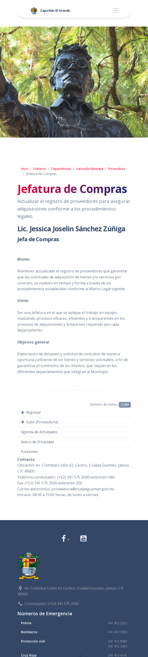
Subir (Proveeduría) (39, 422)
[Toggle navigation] (115, 11)
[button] (65, 539)
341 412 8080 (117, 641)
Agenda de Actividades (39, 431)
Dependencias (61, 168)
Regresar (31, 412)
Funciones (29, 451)
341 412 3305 (117, 632)
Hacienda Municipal (89, 168)
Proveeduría (116, 168)
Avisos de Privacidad (37, 441)
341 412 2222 (117, 623)
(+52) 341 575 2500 (63, 603)
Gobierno (39, 168)
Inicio (24, 168)
